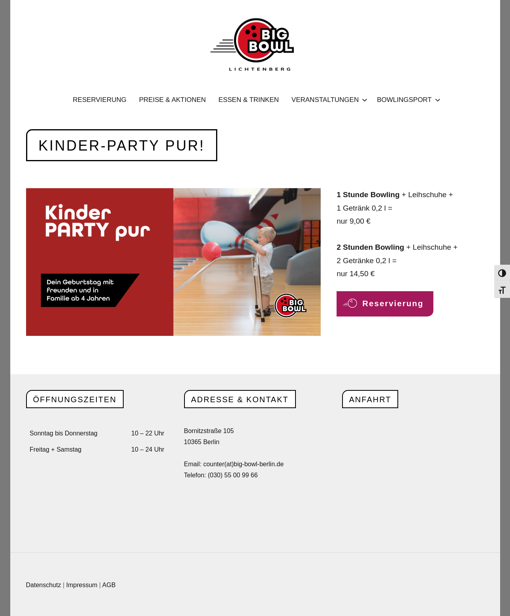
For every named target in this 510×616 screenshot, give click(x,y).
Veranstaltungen (328, 100)
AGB (109, 585)
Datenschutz (43, 585)
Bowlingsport (407, 100)
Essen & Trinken (248, 100)
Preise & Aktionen (172, 100)
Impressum (81, 585)
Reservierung (99, 100)
